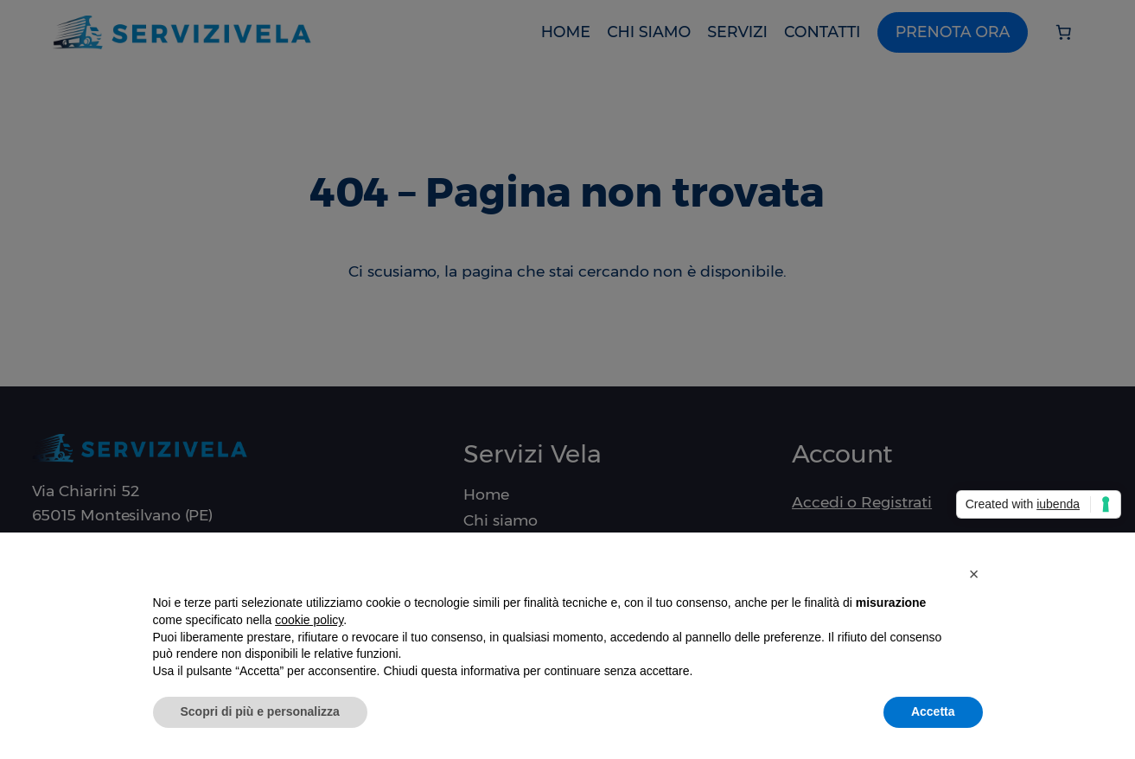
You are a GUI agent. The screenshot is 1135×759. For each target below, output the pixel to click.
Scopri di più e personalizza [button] (260, 711)
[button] (974, 574)
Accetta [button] (933, 711)
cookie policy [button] (309, 620)
